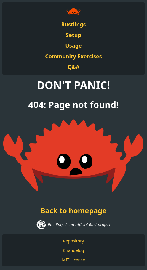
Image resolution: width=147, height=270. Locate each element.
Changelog (73, 250)
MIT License (73, 260)
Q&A (73, 66)
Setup (73, 34)
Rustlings (73, 24)
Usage (73, 45)
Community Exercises (73, 56)
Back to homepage (74, 210)
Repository (73, 241)
